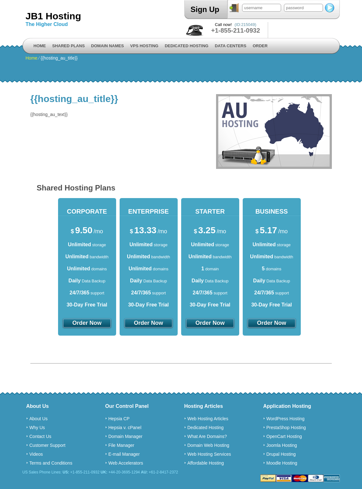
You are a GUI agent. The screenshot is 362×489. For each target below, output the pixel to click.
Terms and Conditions (51, 463)
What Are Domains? (207, 436)
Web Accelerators (126, 463)
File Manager (122, 445)
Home (40, 45)
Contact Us (40, 436)
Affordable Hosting (206, 463)
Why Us (37, 427)
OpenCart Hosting (284, 436)
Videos (36, 454)
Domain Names (107, 45)
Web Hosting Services (209, 454)
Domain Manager (125, 436)
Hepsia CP (119, 418)
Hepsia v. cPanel (125, 427)
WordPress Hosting (286, 418)
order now (87, 323)
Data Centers (230, 45)
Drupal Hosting (281, 454)
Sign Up (205, 9)
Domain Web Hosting (208, 445)
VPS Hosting (144, 45)
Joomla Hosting (282, 445)
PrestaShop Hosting (286, 427)
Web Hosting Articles (208, 418)
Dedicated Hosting (186, 45)
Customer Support (48, 445)
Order (260, 45)
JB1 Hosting (53, 16)
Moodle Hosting (282, 463)
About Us (39, 418)
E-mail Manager (124, 454)
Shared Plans (68, 45)
